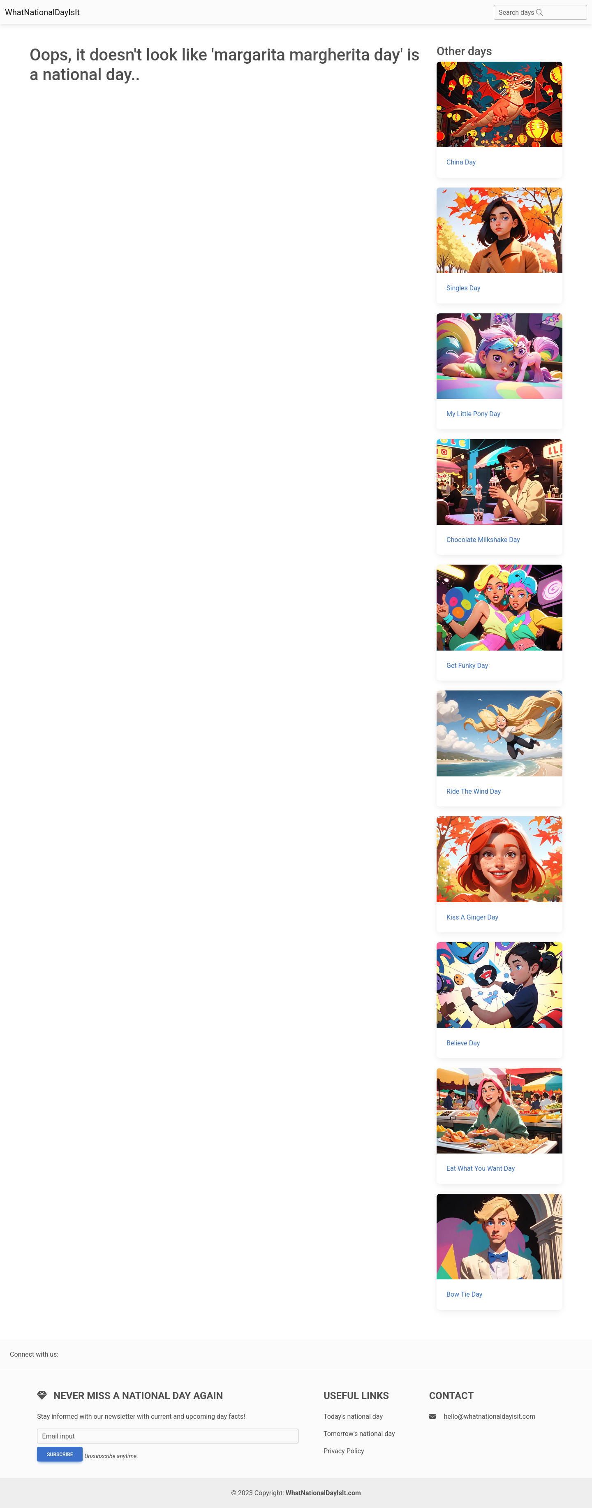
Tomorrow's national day (359, 1434)
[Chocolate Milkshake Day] (499, 497)
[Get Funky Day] (499, 623)
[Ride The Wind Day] (499, 748)
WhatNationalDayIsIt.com (323, 1493)
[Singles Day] (499, 245)
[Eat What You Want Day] (499, 1126)
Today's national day (353, 1416)
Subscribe (60, 1454)
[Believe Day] (499, 1000)
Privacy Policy (344, 1451)
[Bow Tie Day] (499, 1252)
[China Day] (499, 120)
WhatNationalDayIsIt (42, 12)
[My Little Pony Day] (499, 371)
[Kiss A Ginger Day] (499, 874)
